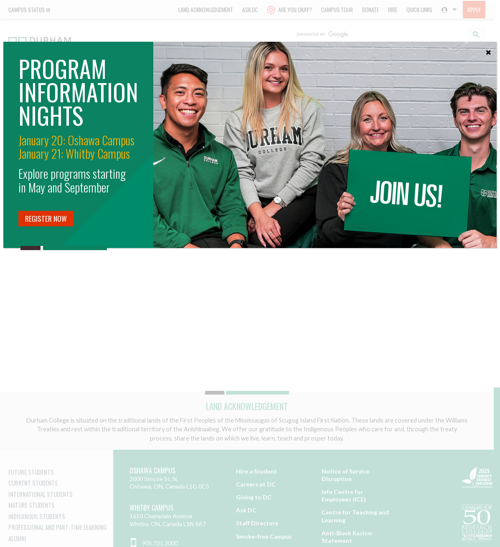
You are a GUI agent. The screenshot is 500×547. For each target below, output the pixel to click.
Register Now (46, 218)
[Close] (488, 50)
